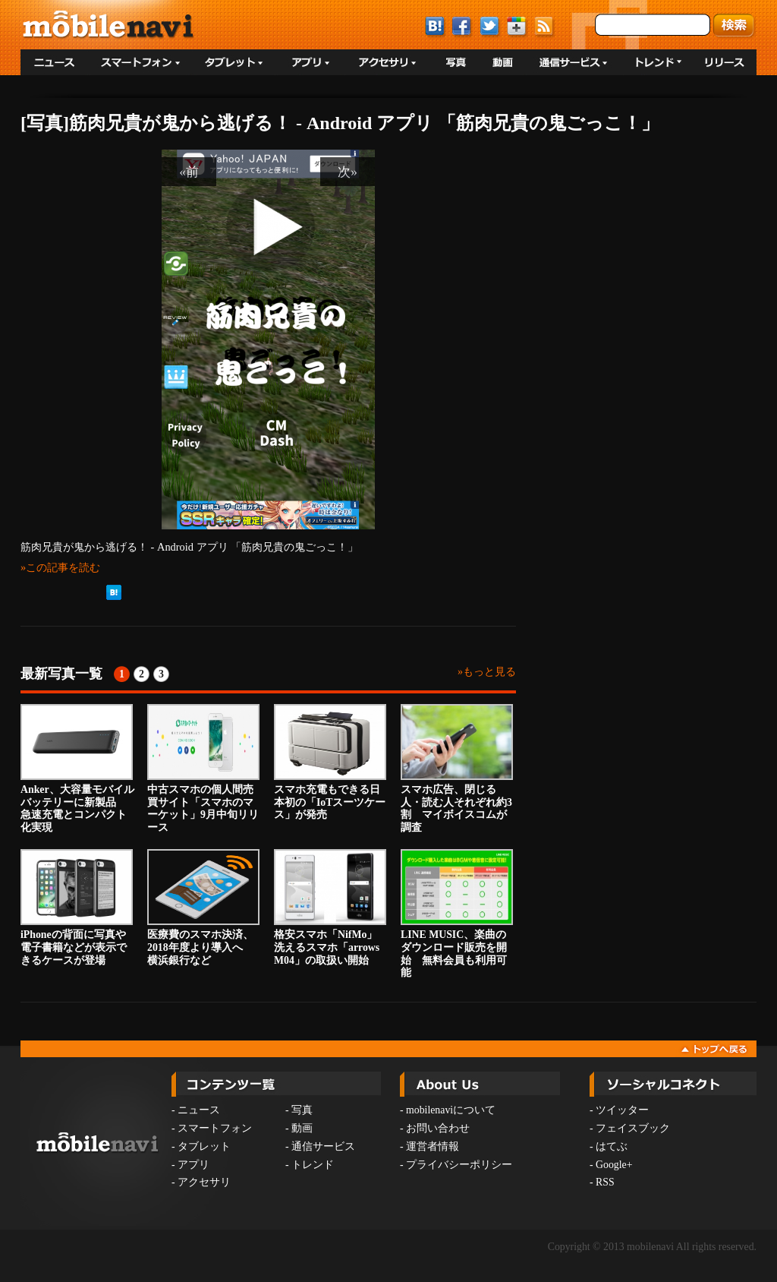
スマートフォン (215, 1128)
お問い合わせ (438, 1128)
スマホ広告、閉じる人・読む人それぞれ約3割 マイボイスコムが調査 (457, 768)
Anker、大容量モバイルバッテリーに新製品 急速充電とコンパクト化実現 (77, 768)
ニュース (199, 1110)
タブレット (204, 1146)
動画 (302, 1128)
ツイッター (622, 1110)
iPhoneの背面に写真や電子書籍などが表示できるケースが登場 (76, 907)
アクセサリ (204, 1182)
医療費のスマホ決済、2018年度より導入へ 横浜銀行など (203, 907)
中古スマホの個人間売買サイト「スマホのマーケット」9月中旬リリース (203, 768)
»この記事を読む (60, 567)
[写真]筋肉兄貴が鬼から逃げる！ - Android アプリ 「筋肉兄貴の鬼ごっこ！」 (339, 123)
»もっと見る (487, 671)
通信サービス (323, 1146)
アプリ (193, 1164)
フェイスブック (633, 1128)
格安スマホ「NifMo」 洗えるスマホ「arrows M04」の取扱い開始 (331, 907)
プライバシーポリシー (459, 1164)
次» (347, 171)
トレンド (312, 1164)
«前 (189, 171)
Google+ (614, 1164)
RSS (605, 1182)
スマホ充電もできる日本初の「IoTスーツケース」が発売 (330, 762)
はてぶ (612, 1146)
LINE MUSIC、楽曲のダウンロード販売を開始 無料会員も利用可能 (457, 913)
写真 (302, 1110)
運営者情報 (432, 1146)
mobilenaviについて (450, 1110)
